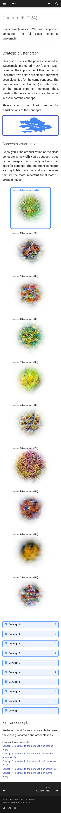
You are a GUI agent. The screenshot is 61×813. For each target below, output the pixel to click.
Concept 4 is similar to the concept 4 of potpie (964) (30, 768)
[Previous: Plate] (4, 790)
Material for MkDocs (21, 802)
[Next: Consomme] (46, 790)
